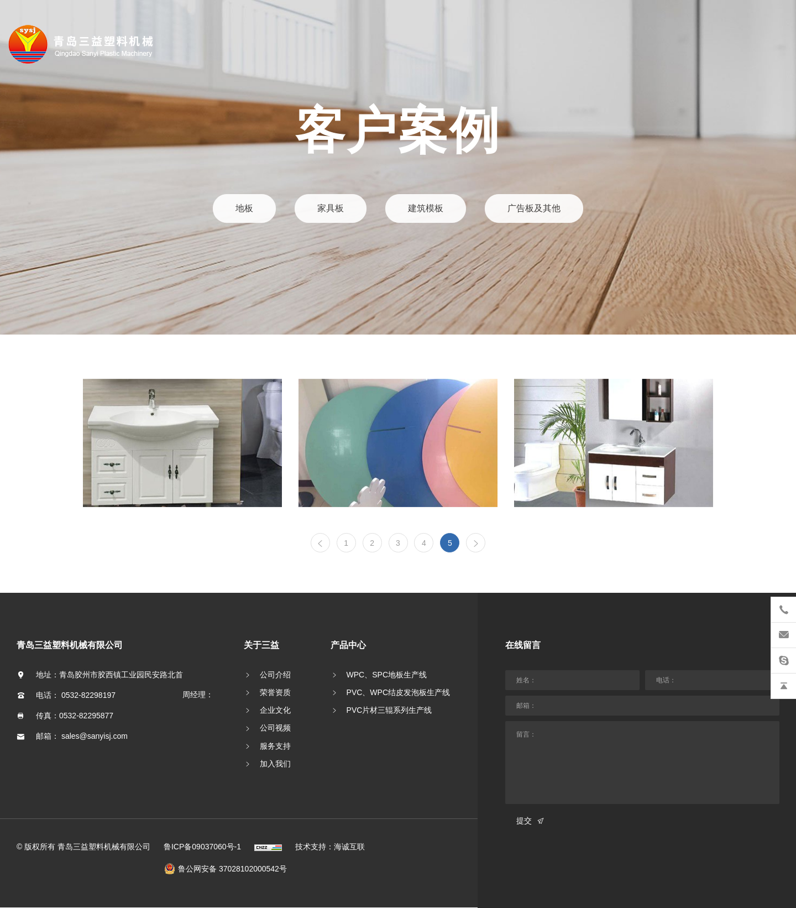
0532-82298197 (88, 695)
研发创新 (49, 247)
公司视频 (275, 727)
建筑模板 (425, 208)
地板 (246, 208)
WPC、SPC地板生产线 (387, 674)
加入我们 (275, 763)
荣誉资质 (275, 692)
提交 (524, 820)
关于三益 (49, 123)
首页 (41, 92)
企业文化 (275, 710)
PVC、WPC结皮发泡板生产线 (398, 692)
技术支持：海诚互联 (330, 846)
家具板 (331, 208)
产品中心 (49, 154)
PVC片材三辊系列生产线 (389, 710)
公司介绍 (275, 674)
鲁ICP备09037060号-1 (202, 846)
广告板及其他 (532, 208)
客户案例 (49, 216)
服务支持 (275, 746)
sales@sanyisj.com (94, 736)
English (62, 309)
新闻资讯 (49, 185)
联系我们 (49, 278)
